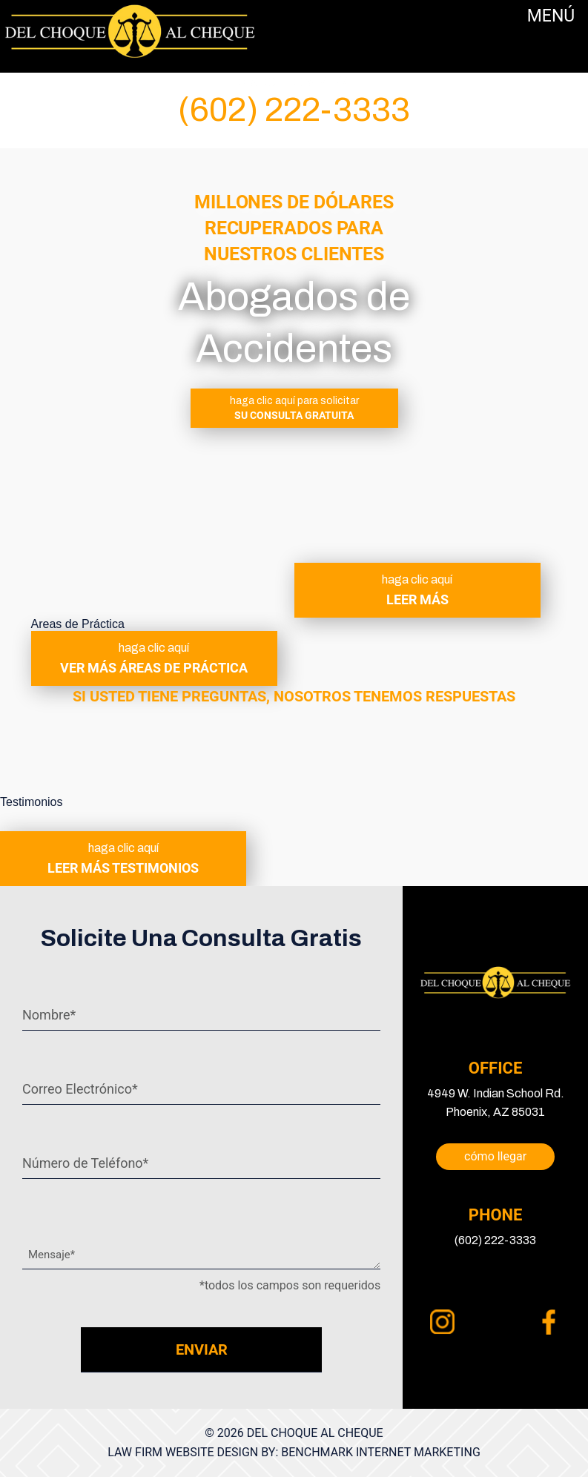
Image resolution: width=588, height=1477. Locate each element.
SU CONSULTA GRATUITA (294, 408)
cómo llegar (495, 1156)
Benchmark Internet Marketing (380, 1452)
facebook (548, 1322)
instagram (442, 1322)
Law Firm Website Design (183, 1452)
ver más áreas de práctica (154, 658)
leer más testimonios (123, 859)
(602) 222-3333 (294, 109)
